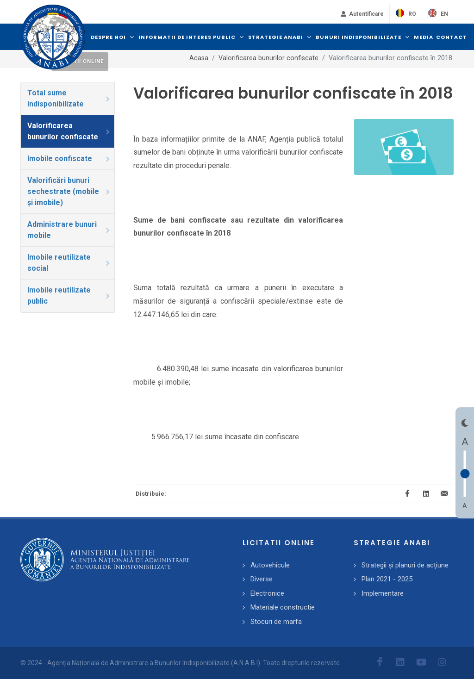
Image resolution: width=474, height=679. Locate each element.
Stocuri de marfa (276, 621)
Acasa (198, 58)
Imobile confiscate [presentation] (69, 158)
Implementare (383, 593)
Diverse (261, 579)
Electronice (267, 593)
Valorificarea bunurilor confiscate (268, 58)
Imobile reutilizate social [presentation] (69, 263)
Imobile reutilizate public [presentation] (69, 295)
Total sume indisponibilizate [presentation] (69, 98)
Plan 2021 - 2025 (387, 579)
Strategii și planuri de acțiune (405, 565)
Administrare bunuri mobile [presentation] (69, 230)
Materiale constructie (282, 607)
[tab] (67, 98)
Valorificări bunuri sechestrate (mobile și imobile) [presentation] (69, 191)
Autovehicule (270, 565)
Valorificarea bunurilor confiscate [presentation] (69, 131)
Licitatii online (80, 61)
